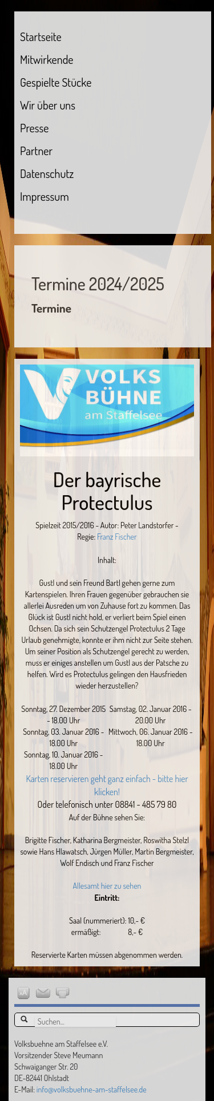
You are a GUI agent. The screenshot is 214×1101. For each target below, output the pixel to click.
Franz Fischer (115, 536)
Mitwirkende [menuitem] (46, 59)
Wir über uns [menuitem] (47, 105)
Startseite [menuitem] (41, 36)
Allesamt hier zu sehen (106, 885)
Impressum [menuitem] (44, 196)
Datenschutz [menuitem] (47, 173)
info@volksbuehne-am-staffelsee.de (92, 1089)
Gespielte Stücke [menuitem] (55, 82)
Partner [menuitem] (36, 150)
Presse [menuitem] (34, 127)
